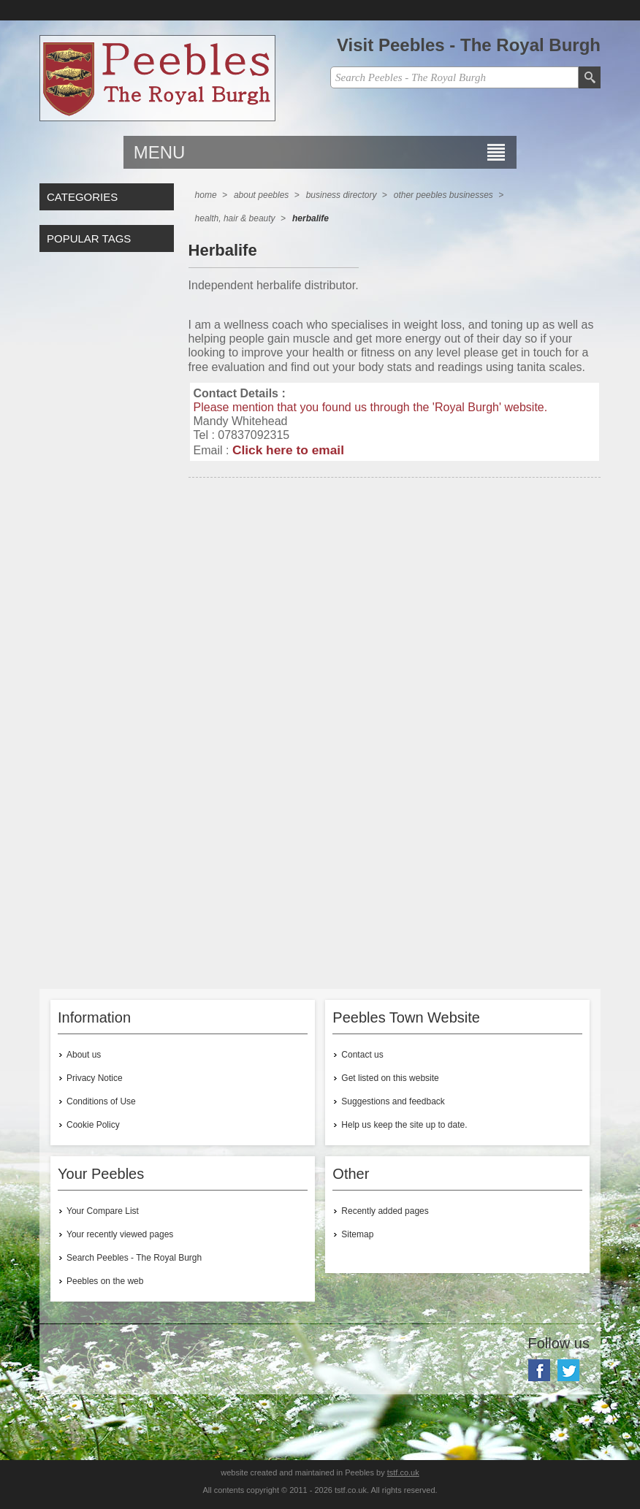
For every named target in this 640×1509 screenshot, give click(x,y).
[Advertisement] (394, 616)
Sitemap (357, 1234)
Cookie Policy (93, 1125)
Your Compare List (102, 1211)
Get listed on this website (389, 1078)
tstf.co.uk (403, 1472)
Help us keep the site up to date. (404, 1125)
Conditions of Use (101, 1101)
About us (83, 1055)
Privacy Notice (94, 1078)
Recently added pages (384, 1211)
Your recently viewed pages (119, 1234)
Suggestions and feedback (392, 1101)
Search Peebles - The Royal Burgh (134, 1258)
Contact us (362, 1055)
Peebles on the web (104, 1281)
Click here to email (288, 450)
